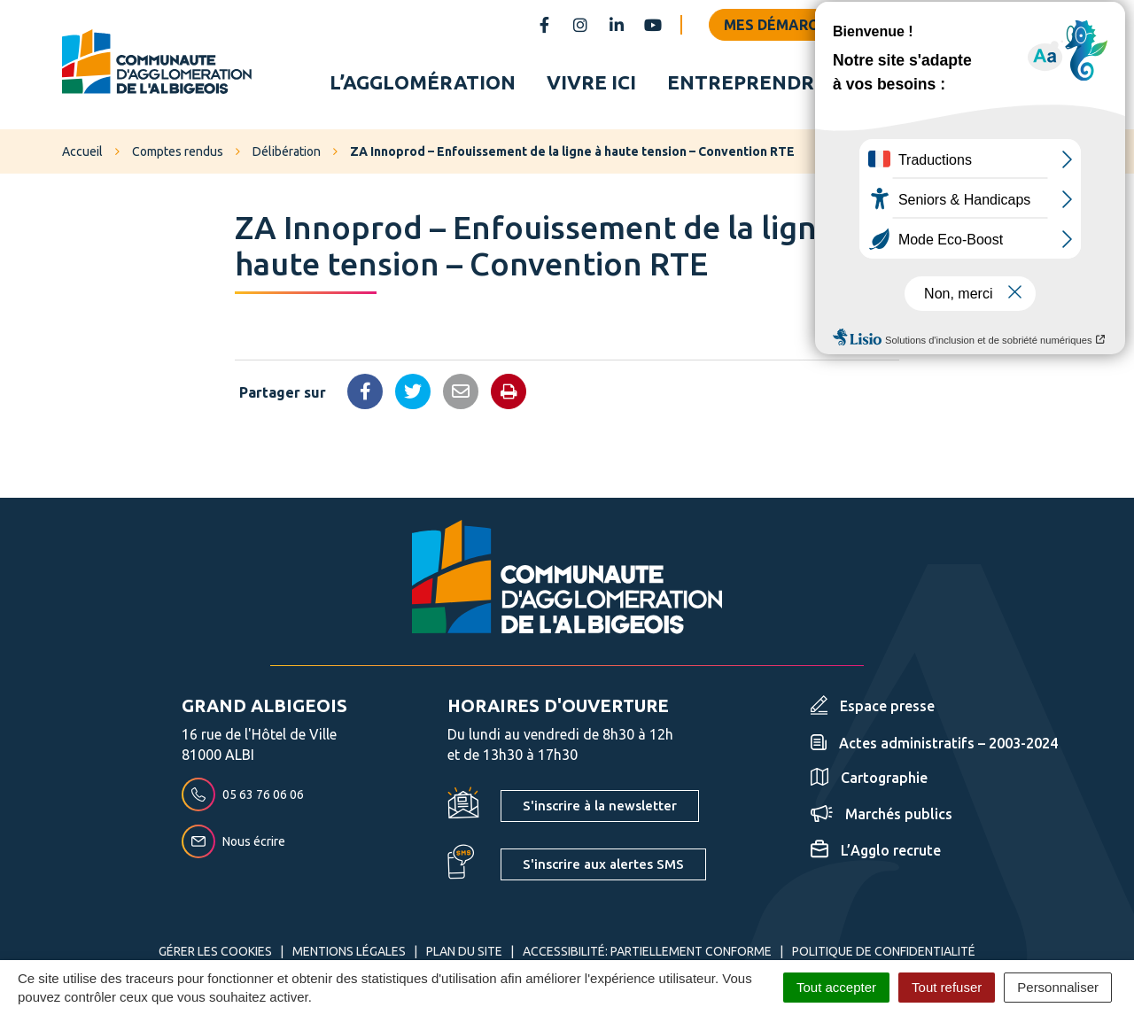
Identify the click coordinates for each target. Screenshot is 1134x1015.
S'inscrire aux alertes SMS (603, 866)
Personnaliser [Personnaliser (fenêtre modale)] (1058, 987)
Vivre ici (591, 83)
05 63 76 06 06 (243, 797)
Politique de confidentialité (883, 954)
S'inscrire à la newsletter (600, 808)
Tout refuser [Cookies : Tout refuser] (947, 987)
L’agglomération (423, 83)
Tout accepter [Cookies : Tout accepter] (836, 987)
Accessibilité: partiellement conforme (647, 954)
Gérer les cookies (215, 954)
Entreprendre (747, 83)
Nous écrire (233, 844)
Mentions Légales (349, 954)
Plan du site (464, 954)
